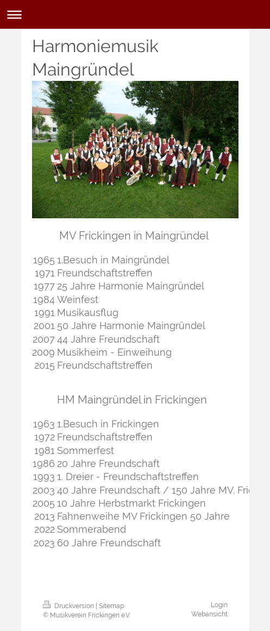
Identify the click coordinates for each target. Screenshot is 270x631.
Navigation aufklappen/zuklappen (135, 14)
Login (219, 605)
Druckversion (69, 606)
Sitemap (111, 606)
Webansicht (209, 614)
